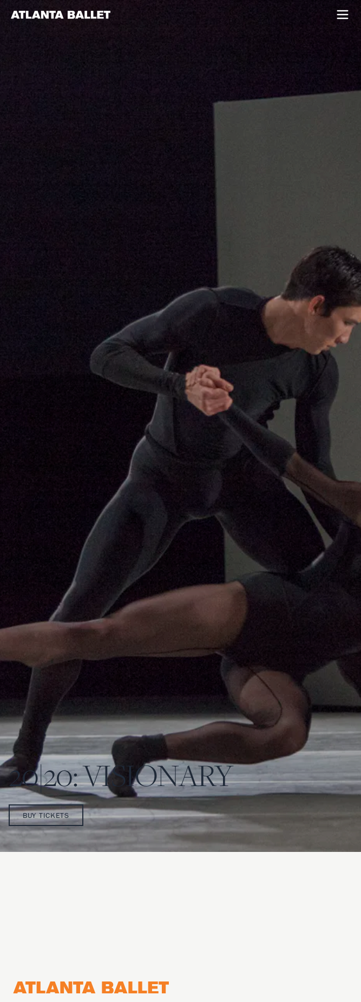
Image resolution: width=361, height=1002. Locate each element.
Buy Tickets (46, 815)
